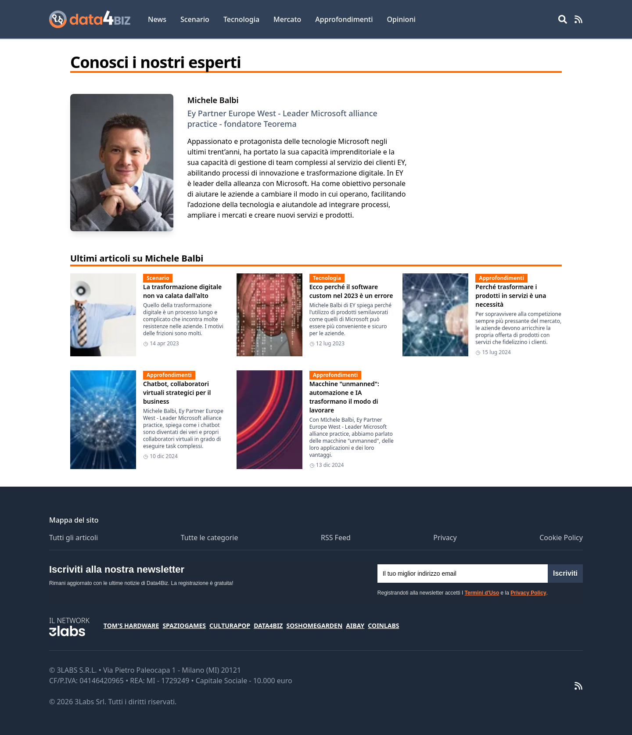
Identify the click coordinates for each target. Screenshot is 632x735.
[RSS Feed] (578, 19)
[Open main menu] (562, 19)
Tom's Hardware (131, 625)
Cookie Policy (561, 537)
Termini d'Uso (482, 593)
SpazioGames (184, 625)
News (157, 19)
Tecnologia (241, 19)
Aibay (355, 625)
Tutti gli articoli (73, 537)
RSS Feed (336, 537)
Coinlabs (383, 625)
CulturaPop (229, 625)
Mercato (287, 19)
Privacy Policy (528, 593)
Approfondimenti (344, 19)
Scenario (194, 19)
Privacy (444, 537)
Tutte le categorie (209, 537)
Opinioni (401, 19)
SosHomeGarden (314, 625)
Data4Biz (268, 625)
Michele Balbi (213, 100)
